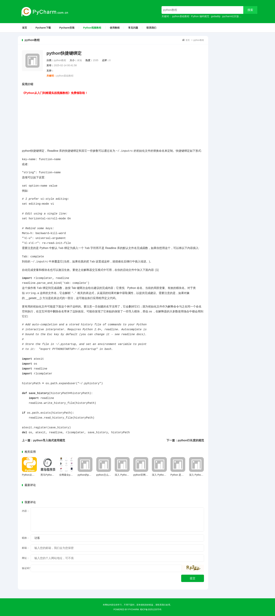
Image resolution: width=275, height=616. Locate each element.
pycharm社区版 (230, 16)
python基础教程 (180, 16)
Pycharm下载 (43, 27)
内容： (25, 510)
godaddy (215, 16)
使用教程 (115, 27)
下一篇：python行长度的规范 (185, 440)
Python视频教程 (92, 27)
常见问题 (133, 27)
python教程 (198, 40)
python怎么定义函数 (107, 474)
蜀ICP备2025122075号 (151, 609)
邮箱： (25, 547)
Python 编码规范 (200, 16)
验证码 (26, 568)
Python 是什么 (178, 474)
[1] (157, 269)
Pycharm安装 (67, 27)
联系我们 (151, 27)
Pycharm (133, 609)
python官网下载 (141, 474)
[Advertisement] (113, 120)
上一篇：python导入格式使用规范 (43, 440)
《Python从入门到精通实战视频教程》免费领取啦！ (55, 92)
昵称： (25, 537)
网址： (25, 558)
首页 (24, 27)
